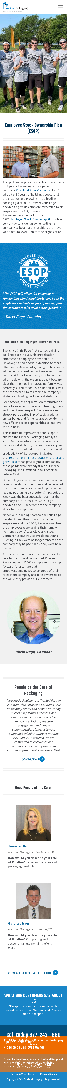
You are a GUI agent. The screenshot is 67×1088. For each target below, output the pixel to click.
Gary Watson (18, 923)
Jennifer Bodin (20, 846)
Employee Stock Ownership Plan (31, 219)
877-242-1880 (45, 1035)
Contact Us (30, 759)
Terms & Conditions (22, 1074)
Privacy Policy (48, 1074)
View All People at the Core (30, 973)
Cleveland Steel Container (33, 190)
